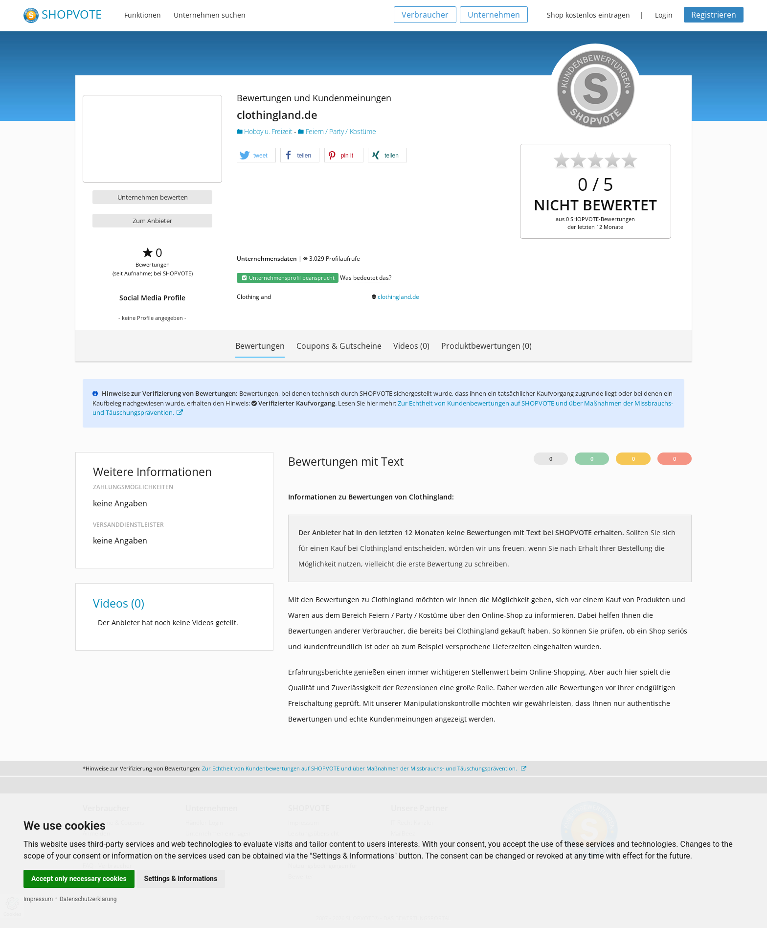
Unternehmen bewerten (152, 197)
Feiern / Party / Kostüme (337, 131)
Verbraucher (425, 14)
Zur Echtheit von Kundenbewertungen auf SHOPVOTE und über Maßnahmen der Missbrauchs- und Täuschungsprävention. (364, 768)
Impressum (38, 899)
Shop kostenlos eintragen (588, 15)
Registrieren (713, 14)
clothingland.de (398, 297)
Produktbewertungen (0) (486, 345)
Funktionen (142, 15)
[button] (256, 155)
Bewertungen (260, 345)
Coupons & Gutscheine (339, 345)
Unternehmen (494, 14)
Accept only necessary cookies (79, 879)
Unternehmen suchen (210, 15)
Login (664, 15)
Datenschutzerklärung (88, 899)
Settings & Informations (181, 879)
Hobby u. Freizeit (265, 131)
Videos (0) (411, 345)
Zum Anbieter (152, 220)
